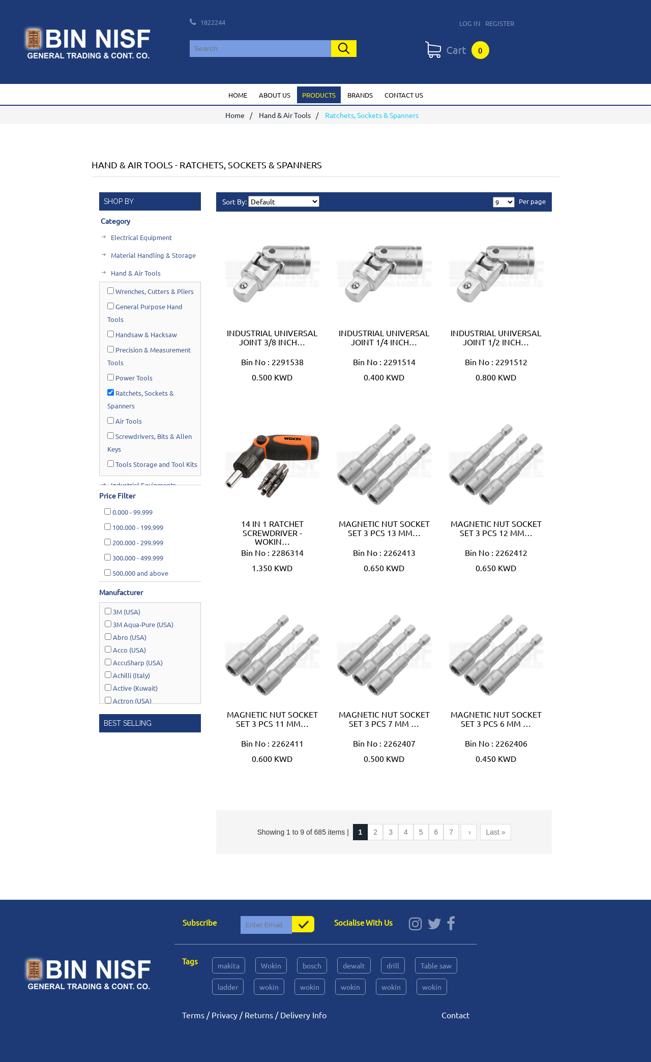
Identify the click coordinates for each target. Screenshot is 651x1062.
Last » (495, 832)
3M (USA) (122, 611)
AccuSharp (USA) (134, 662)
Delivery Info (303, 1015)
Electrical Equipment (140, 237)
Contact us (403, 95)
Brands (360, 95)
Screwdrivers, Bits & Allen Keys (149, 442)
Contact (455, 1015)
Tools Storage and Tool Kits (152, 464)
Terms (193, 1015)
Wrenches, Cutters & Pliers (150, 291)
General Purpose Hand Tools (145, 312)
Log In (469, 23)
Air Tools (124, 421)
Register (499, 23)
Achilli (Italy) (127, 675)
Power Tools (130, 377)
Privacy (225, 1015)
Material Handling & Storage (152, 255)
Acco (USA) (125, 649)
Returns (259, 1015)
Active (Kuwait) (131, 688)
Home (237, 95)
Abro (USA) (125, 637)
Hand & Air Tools (285, 115)
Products (319, 95)
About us (274, 95)
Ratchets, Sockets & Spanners (140, 399)
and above (136, 573)
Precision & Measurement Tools (149, 356)
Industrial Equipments (142, 485)
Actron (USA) (128, 700)
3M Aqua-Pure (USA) (139, 624)
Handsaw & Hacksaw (142, 334)
